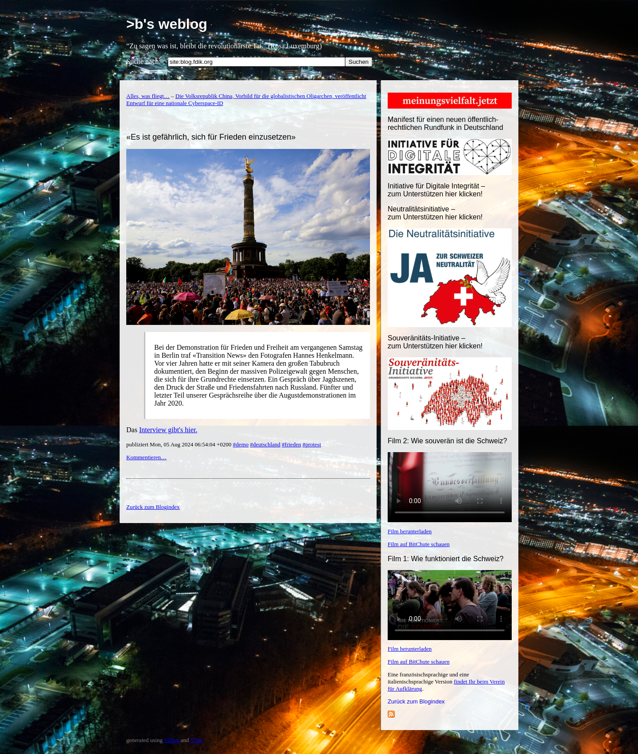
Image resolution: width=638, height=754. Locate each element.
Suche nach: (143, 61)
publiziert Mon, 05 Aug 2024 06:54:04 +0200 (179, 444)
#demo (241, 444)
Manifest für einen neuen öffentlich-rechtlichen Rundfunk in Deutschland (445, 123)
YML (196, 740)
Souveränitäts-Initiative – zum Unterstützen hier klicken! (435, 342)
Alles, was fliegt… (148, 96)
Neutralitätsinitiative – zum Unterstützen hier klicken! (435, 213)
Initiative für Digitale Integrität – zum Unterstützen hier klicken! (436, 190)
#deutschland (265, 444)
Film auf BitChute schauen (419, 544)
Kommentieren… (146, 457)
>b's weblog (166, 24)
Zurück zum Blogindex (416, 701)
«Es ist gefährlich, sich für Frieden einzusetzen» (211, 137)
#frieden (291, 444)
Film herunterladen (410, 531)
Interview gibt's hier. (168, 430)
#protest (312, 444)
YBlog (171, 740)
